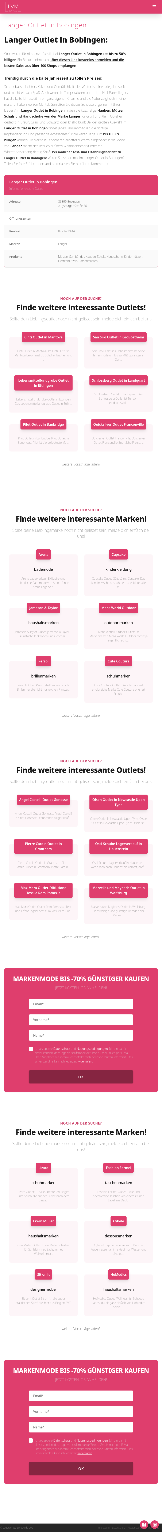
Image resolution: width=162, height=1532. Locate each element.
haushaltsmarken (43, 622)
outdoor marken (118, 622)
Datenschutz (61, 1049)
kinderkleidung (118, 569)
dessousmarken (118, 1235)
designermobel (43, 1289)
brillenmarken (43, 676)
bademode (43, 569)
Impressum (104, 1527)
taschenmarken (118, 1182)
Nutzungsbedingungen (92, 1049)
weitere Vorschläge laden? (81, 464)
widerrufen (84, 1061)
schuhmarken (118, 676)
